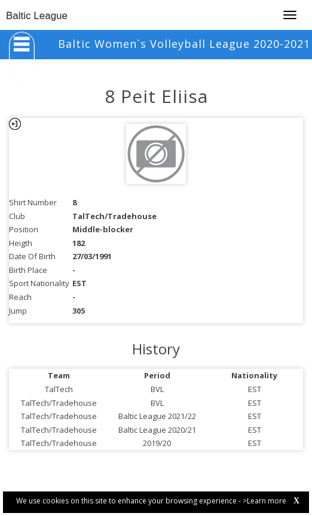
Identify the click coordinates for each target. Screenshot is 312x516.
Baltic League (37, 16)
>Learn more (264, 501)
